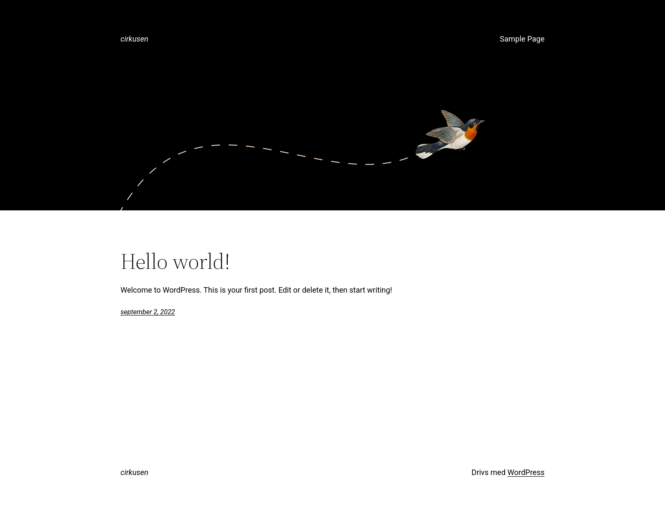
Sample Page (522, 38)
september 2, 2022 (147, 312)
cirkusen (134, 38)
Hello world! (175, 261)
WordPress (526, 472)
